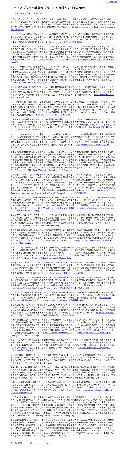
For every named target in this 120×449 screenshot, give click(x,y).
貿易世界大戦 (76, 300)
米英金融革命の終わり (22, 350)
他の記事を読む (112, 2)
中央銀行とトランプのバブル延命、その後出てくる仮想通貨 (47, 208)
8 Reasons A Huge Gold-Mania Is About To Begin (51, 258)
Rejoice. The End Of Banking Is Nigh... (94, 348)
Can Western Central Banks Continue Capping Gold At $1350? (51, 315)
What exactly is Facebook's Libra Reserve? (53, 115)
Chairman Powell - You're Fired (29, 130)
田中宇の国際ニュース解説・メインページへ (30, 443)
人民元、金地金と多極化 (58, 273)
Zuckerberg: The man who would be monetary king (54, 415)
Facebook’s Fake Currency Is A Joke (58, 333)
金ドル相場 (78, 273)
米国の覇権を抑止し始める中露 (74, 288)
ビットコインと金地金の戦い (70, 42)
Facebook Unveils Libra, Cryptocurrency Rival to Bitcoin (34, 82)
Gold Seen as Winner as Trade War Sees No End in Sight (34, 288)
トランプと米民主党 (77, 193)
